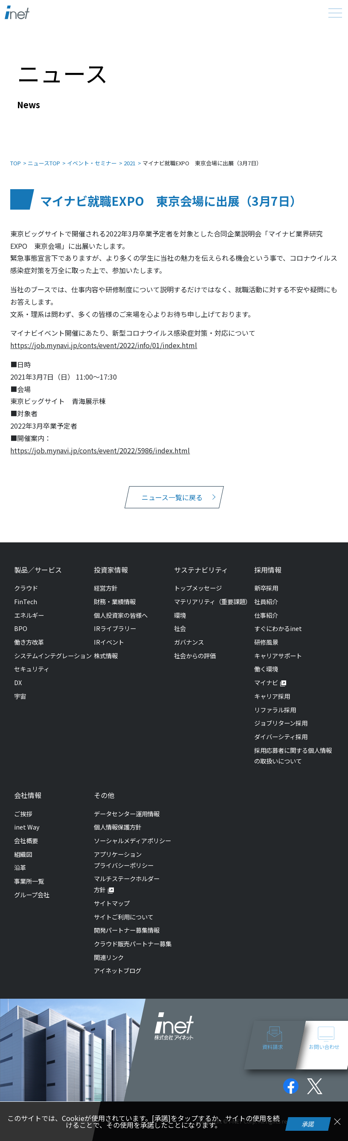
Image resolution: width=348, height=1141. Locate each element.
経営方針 (106, 587)
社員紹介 (266, 601)
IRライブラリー (115, 628)
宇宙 (20, 696)
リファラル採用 (275, 709)
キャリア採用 (272, 696)
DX (18, 682)
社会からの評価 (195, 655)
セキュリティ (31, 668)
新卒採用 (266, 587)
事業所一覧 (29, 880)
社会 (180, 628)
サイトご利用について (124, 916)
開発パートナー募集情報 (127, 929)
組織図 (23, 854)
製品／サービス (38, 570)
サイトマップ (112, 903)
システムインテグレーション (53, 655)
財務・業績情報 (115, 601)
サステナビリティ (201, 570)
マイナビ (266, 682)
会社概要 (26, 840)
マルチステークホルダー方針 (127, 884)
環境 (180, 615)
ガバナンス (189, 641)
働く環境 (266, 668)
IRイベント (109, 641)
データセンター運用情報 (127, 813)
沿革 (20, 867)
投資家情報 (111, 570)
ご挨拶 (23, 813)
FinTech (25, 601)
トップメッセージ (198, 587)
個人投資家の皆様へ (121, 615)
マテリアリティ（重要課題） (212, 601)
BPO (20, 628)
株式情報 (106, 655)
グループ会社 (31, 894)
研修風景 (266, 641)
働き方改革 (29, 641)
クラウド (26, 587)
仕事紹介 (266, 615)
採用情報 (267, 570)
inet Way (27, 826)
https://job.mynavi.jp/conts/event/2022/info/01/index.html (103, 345)
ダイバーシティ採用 (280, 736)
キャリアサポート (278, 655)
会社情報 (27, 795)
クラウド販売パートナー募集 (132, 943)
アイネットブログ (117, 970)
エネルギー (29, 615)
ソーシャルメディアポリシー (132, 840)
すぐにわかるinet (278, 628)
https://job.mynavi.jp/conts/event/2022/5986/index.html (100, 450)
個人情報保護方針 (118, 826)
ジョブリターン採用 (280, 722)
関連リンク (109, 957)
